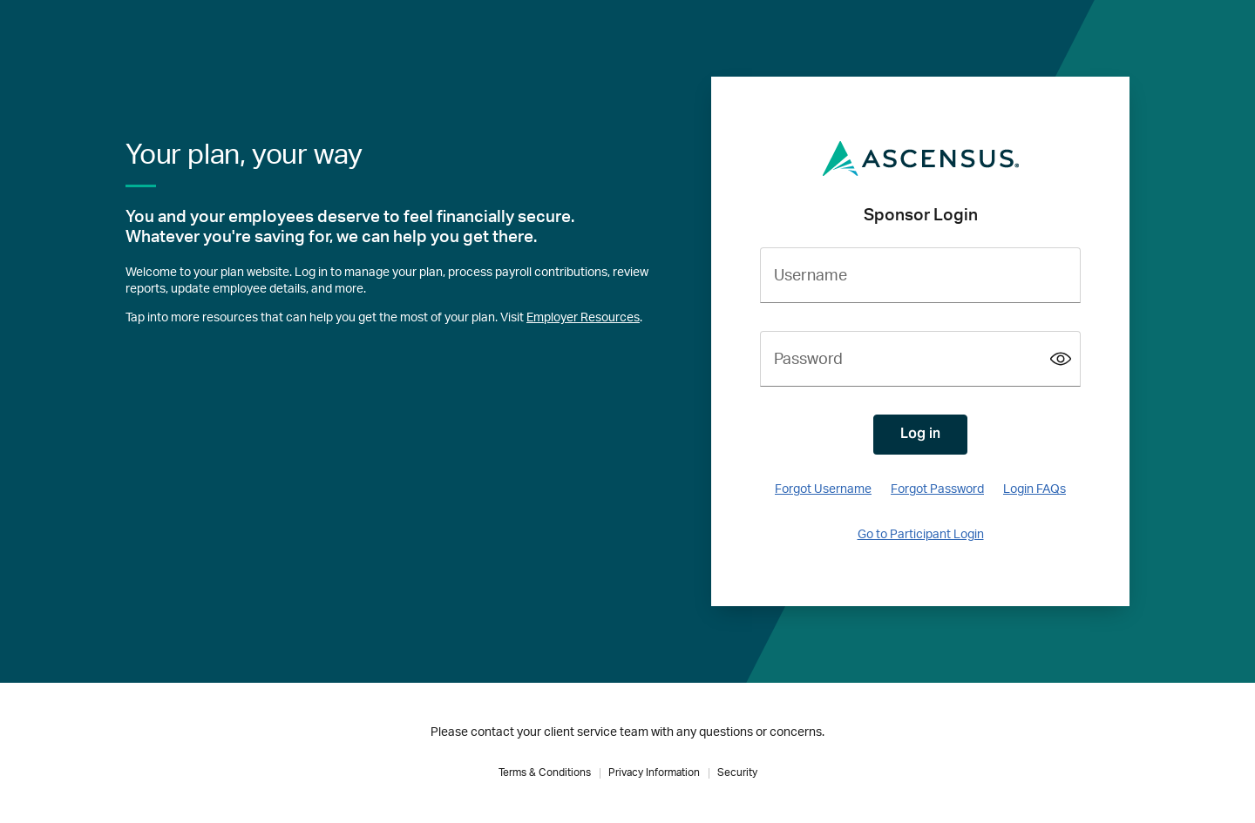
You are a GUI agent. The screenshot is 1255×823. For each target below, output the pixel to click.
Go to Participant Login (921, 535)
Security (737, 772)
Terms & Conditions (545, 772)
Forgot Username (823, 489)
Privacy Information (654, 772)
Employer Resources (583, 318)
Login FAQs (1034, 489)
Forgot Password (937, 489)
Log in (920, 433)
